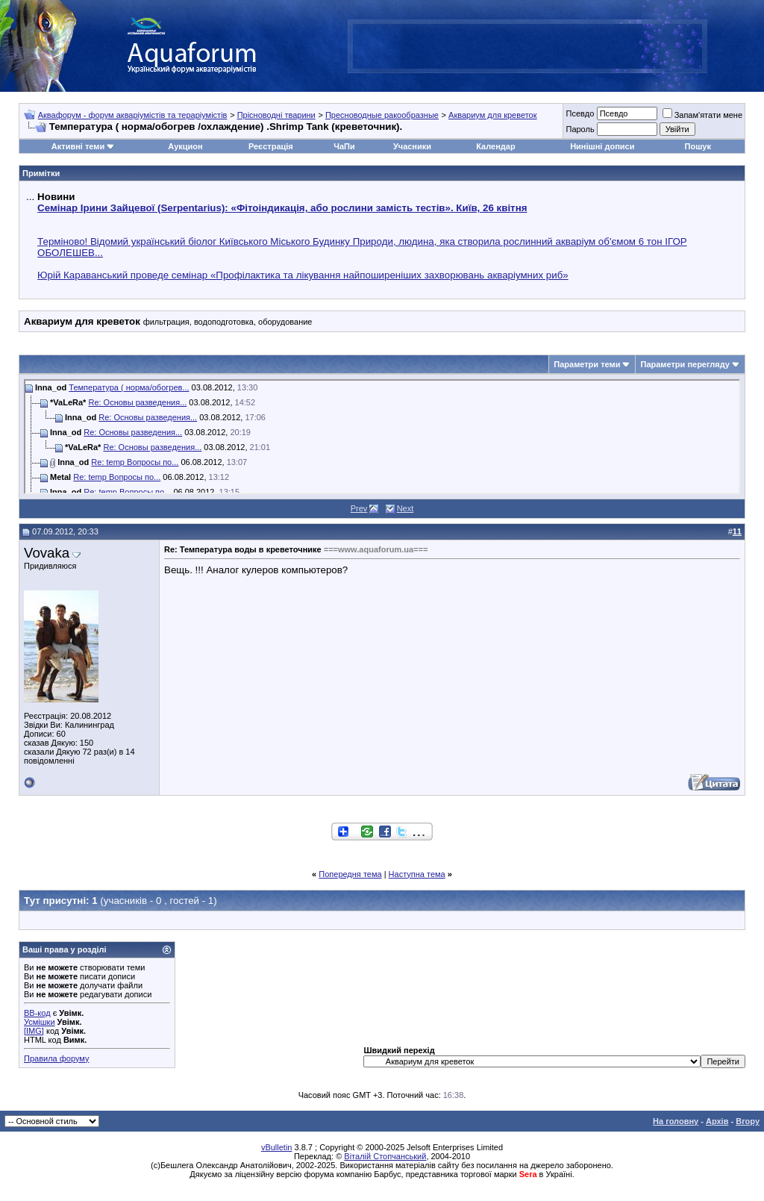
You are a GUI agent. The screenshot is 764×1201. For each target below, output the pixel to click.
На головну (675, 1121)
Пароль (580, 129)
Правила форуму (56, 1058)
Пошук (698, 146)
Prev (359, 508)
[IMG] (34, 1030)
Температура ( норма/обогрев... (129, 387)
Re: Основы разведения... (137, 402)
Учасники (412, 146)
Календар (495, 146)
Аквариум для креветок (492, 114)
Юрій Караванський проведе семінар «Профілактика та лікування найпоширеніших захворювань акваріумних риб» (303, 275)
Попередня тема (350, 874)
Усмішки (39, 1021)
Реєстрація (270, 146)
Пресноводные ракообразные (382, 114)
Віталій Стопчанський (385, 1156)
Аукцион (185, 146)
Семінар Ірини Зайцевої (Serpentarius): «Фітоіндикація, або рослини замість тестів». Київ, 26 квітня (282, 207)
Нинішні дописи (602, 146)
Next (405, 508)
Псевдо (580, 113)
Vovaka (46, 553)
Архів (717, 1121)
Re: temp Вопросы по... (134, 462)
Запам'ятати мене (702, 114)
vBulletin (276, 1147)
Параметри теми (587, 364)
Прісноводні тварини (276, 114)
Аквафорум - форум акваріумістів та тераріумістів (133, 114)
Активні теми (77, 146)
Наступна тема (417, 874)
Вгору (748, 1121)
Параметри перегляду (684, 364)
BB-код (37, 1012)
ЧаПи (344, 146)
